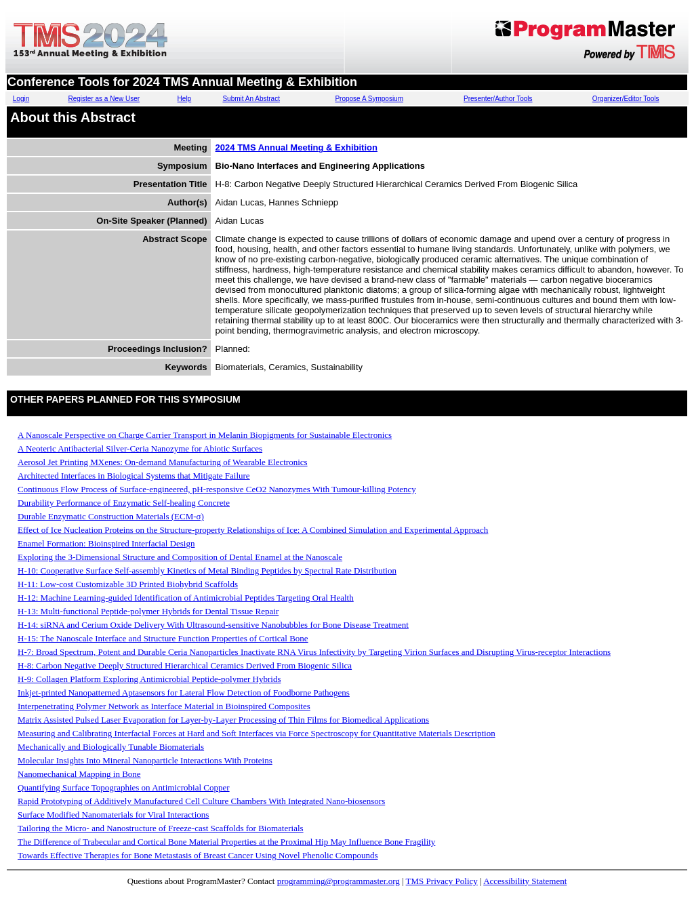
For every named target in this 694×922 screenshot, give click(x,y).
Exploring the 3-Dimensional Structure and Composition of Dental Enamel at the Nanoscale (180, 557)
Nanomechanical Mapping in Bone (79, 774)
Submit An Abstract (251, 98)
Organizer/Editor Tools (625, 98)
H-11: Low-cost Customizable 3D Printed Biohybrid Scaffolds (128, 584)
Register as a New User (104, 98)
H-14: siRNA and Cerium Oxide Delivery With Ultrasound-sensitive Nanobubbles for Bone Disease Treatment (213, 625)
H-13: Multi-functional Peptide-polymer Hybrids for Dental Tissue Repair (148, 611)
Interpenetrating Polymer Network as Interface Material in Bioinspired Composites (164, 706)
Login (21, 98)
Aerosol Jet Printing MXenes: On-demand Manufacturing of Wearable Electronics (163, 462)
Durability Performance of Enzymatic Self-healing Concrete (124, 503)
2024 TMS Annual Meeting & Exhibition (296, 147)
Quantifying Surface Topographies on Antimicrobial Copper (124, 787)
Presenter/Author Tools (498, 98)
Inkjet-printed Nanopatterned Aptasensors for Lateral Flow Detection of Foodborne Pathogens (184, 692)
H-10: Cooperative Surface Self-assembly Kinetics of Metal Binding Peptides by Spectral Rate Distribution (207, 570)
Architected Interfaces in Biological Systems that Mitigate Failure (134, 475)
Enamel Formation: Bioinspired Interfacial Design (106, 543)
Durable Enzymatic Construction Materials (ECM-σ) (111, 516)
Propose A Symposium (369, 98)
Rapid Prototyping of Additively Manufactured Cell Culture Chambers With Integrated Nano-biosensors (201, 801)
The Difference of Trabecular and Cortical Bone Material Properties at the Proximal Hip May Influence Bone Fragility (226, 842)
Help (185, 98)
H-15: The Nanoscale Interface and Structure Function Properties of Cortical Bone (163, 638)
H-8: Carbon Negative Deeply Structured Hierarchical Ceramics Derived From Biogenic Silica (185, 665)
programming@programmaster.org (338, 881)
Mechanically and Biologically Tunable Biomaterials (111, 747)
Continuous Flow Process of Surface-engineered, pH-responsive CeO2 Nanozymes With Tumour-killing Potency (217, 489)
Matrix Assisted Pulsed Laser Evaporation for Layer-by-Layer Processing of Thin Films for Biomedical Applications (223, 720)
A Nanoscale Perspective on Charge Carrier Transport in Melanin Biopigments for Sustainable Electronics (205, 435)
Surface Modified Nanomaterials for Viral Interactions (113, 814)
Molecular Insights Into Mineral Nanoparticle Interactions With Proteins (145, 760)
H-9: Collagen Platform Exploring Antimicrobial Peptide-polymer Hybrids (149, 679)
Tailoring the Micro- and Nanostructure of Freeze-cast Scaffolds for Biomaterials (161, 828)
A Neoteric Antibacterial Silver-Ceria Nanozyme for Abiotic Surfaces (140, 448)
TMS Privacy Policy (442, 881)
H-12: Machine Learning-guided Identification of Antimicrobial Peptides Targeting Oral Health (186, 598)
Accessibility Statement (525, 881)
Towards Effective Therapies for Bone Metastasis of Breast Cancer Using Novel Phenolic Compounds (198, 855)
